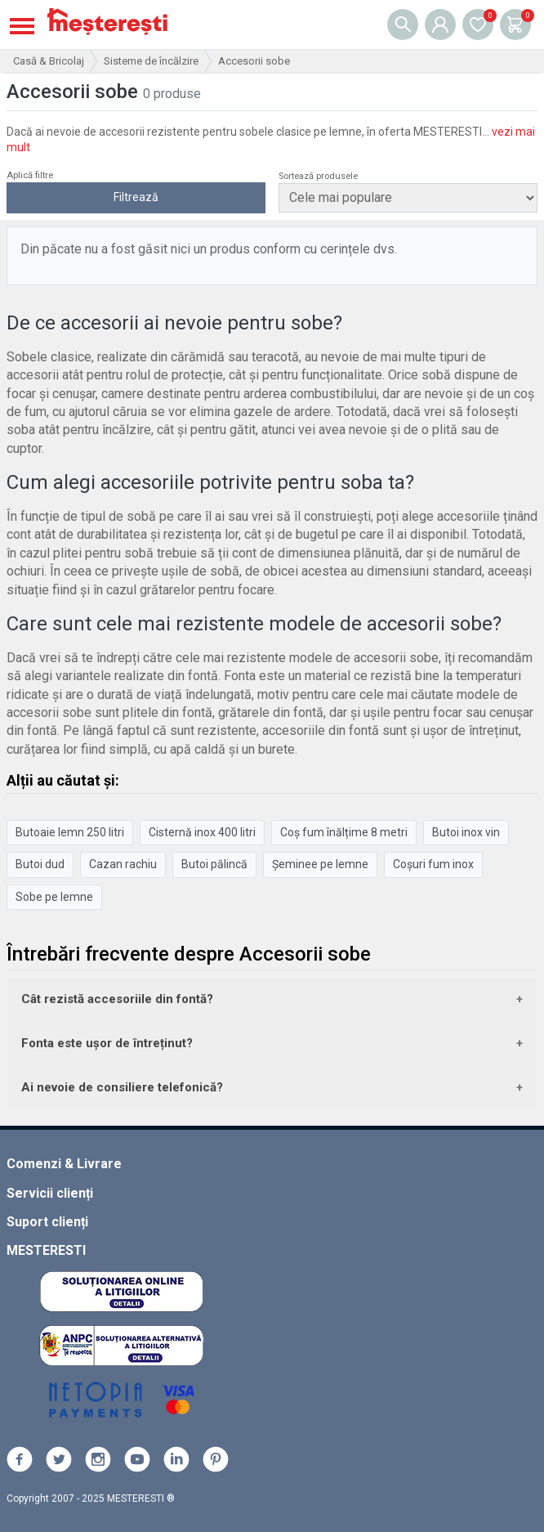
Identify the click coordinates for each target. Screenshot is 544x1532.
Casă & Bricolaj (48, 61)
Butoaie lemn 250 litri (70, 832)
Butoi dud (40, 864)
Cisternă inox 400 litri (202, 832)
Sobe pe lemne (54, 896)
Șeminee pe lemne (320, 864)
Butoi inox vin (466, 832)
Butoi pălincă (214, 864)
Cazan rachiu (123, 864)
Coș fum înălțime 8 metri (344, 832)
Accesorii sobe (254, 61)
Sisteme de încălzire (151, 61)
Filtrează (136, 197)
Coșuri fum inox (433, 864)
